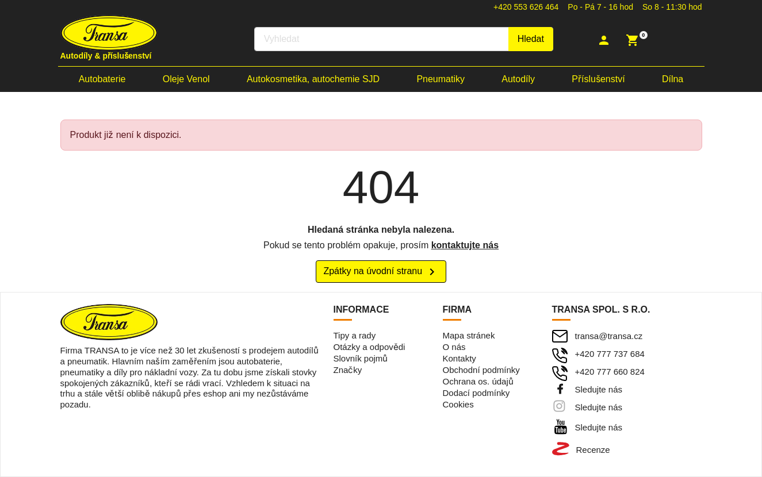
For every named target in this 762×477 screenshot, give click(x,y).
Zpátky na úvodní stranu (380, 272)
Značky (348, 370)
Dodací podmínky (476, 393)
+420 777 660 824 (610, 371)
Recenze (593, 450)
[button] (605, 40)
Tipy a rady (355, 335)
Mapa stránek (469, 335)
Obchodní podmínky (481, 370)
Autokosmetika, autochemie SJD (313, 79)
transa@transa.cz (609, 336)
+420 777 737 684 (610, 354)
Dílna (672, 79)
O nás (454, 347)
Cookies (458, 404)
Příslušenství (598, 79)
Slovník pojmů (361, 358)
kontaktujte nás (465, 245)
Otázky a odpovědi (369, 347)
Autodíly (518, 79)
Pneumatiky (440, 79)
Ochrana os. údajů (478, 381)
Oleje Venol (186, 79)
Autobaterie (102, 79)
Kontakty (459, 358)
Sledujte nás (599, 389)
